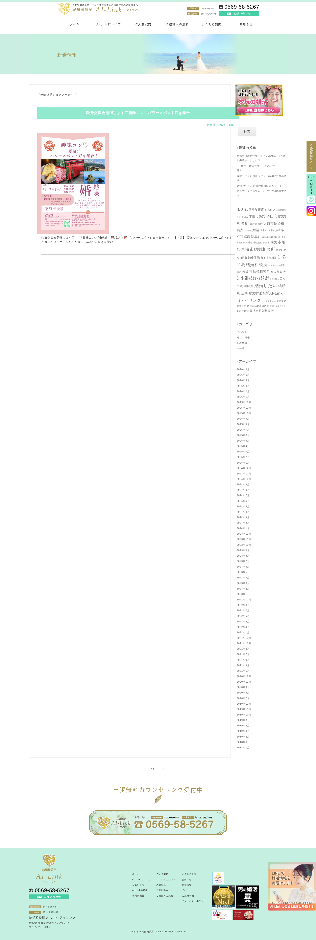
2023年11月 (244, 539)
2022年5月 (243, 621)
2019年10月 (244, 714)
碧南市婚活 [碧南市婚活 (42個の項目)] (274, 279)
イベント (242, 332)
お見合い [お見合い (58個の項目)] (270, 209)
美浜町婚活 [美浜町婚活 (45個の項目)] (271, 301)
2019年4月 (243, 731)
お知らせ (187, 879)
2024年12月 (244, 468)
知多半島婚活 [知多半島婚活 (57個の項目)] (269, 257)
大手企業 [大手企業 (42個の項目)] (248, 231)
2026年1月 (243, 397)
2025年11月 (244, 407)
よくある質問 (189, 874)
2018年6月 (243, 742)
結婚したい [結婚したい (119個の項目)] (265, 285)
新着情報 (242, 343)
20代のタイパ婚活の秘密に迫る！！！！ (261, 185)
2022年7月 (243, 610)
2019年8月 (243, 720)
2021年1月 (243, 670)
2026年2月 (243, 391)
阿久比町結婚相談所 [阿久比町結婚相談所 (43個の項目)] (276, 306)
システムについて (166, 879)
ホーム (136, 874)
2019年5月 (243, 725)
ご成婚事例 (188, 895)
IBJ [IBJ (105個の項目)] (240, 209)
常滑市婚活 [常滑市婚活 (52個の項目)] (274, 230)
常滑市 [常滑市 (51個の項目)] (263, 230)
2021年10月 (244, 643)
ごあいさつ (138, 884)
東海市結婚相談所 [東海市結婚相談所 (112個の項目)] (258, 249)
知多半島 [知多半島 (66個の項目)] (254, 257)
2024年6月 (243, 501)
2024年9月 (243, 484)
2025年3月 (243, 451)
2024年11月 (244, 473)
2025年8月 (243, 424)
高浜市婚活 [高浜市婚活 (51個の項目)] (243, 311)
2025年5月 (243, 440)
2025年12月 (244, 402)
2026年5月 (243, 374)
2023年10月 (244, 544)
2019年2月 (243, 736)
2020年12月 (244, 676)
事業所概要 (138, 895)
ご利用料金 (162, 890)
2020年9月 (243, 687)
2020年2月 (243, 698)
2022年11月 (244, 599)
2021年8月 (243, 648)
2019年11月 (244, 709)
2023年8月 (243, 555)
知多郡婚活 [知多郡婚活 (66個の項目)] (278, 271)
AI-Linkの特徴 (140, 890)
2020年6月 (243, 692)
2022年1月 (243, 632)
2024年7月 (243, 495)
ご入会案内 (162, 874)
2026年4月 (243, 380)
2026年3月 (243, 386)
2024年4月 (243, 512)
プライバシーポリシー (41, 927)
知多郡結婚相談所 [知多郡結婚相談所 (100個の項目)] (253, 278)
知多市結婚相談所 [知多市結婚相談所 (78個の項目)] (256, 271)
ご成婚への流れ (164, 895)
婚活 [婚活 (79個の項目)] (255, 230)
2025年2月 (243, 457)
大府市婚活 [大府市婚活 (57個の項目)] (256, 223)
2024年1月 (243, 528)
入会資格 (161, 884)
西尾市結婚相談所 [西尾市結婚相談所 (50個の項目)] (257, 306)
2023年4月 (243, 577)
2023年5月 (243, 572)
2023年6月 (243, 566)
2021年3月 (243, 665)
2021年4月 (243, 660)
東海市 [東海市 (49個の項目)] (266, 242)
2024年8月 (243, 490)
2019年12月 (244, 703)
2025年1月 (243, 462)
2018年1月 (243, 747)
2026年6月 (243, 369)
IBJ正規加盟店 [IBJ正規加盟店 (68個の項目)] (254, 209)
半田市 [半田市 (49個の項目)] (245, 217)
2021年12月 (244, 638)
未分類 (241, 348)
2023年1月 (243, 594)
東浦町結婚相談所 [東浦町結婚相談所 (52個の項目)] (253, 242)
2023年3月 (243, 583)
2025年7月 (243, 429)
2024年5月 (243, 506)
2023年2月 (243, 588)
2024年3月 (243, 517)
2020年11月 (244, 681)
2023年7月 (243, 561)
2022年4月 (243, 627)
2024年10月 (244, 479)
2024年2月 (243, 522)
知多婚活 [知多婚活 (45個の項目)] (273, 265)
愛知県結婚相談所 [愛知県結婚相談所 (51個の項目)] (271, 236)
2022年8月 (243, 605)
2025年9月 (243, 418)
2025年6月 (243, 435)
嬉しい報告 (243, 337)
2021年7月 (243, 654)
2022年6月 (243, 616)
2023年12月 (244, 533)
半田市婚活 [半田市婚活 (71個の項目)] (257, 216)
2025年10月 (244, 413)
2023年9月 (243, 550)
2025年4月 (243, 446)
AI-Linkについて (141, 879)
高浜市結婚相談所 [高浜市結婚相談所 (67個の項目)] (262, 310)
